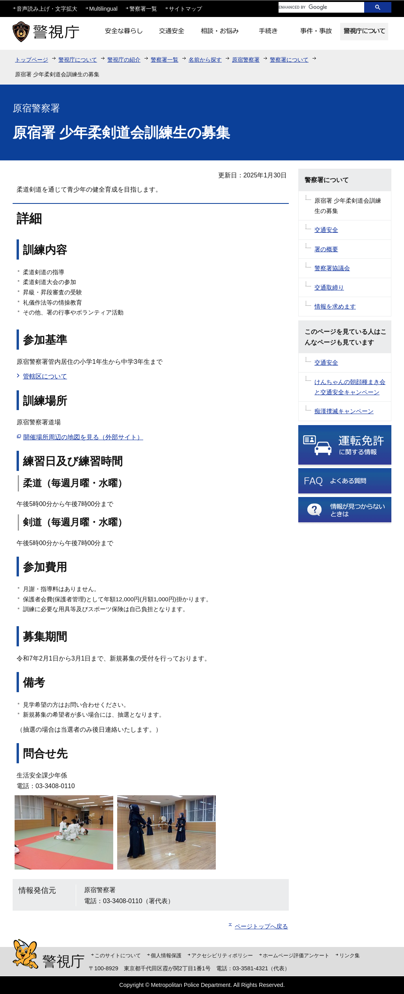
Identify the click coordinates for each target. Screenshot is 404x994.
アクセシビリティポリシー (222, 955)
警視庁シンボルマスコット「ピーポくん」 (25, 954)
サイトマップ (185, 9)
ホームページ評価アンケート (296, 955)
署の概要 (326, 249)
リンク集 (349, 955)
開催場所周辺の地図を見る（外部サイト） (83, 437)
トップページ (31, 59)
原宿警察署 (246, 59)
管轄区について (45, 376)
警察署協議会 (332, 268)
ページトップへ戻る (261, 926)
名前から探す (205, 59)
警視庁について (77, 59)
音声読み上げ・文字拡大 (47, 9)
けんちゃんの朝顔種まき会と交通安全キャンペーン (349, 386)
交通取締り (329, 287)
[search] (315, 7)
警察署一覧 (143, 9)
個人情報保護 (166, 955)
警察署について (289, 59)
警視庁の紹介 (123, 59)
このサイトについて (118, 955)
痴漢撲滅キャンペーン (344, 411)
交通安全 (326, 229)
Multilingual (103, 9)
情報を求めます (335, 306)
